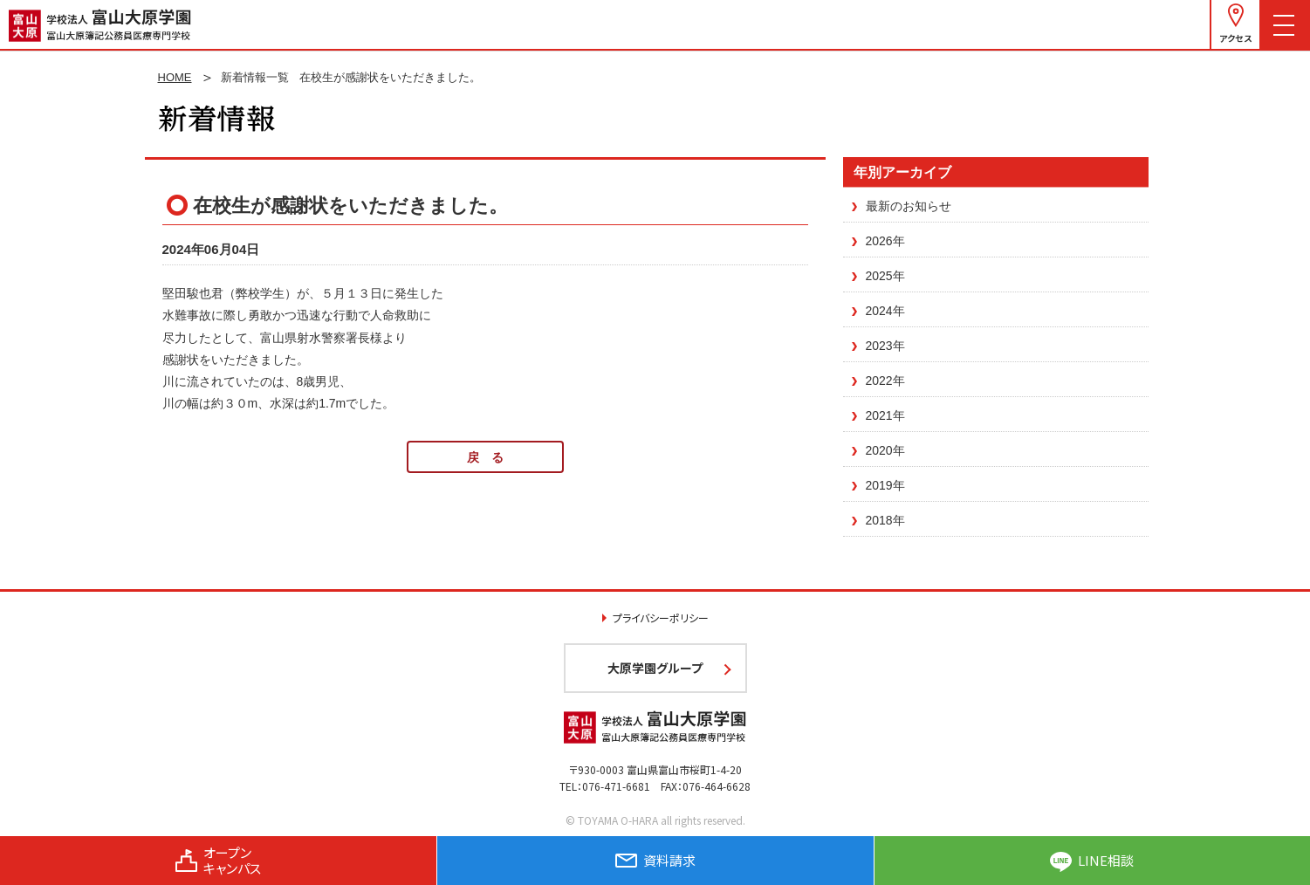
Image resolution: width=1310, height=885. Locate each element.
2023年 (885, 346)
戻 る (485, 457)
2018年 (885, 520)
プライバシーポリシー (661, 617)
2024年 (885, 311)
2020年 (885, 450)
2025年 (885, 276)
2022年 (885, 381)
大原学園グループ (655, 667)
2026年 (885, 241)
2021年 (885, 415)
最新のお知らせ (908, 206)
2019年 (885, 485)
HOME (175, 77)
